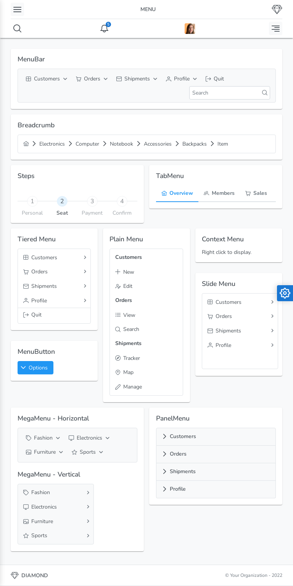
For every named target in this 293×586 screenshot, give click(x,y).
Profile (178, 489)
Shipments (183, 471)
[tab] (62, 201)
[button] (35, 367)
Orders (178, 454)
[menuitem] (46, 79)
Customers (183, 436)
